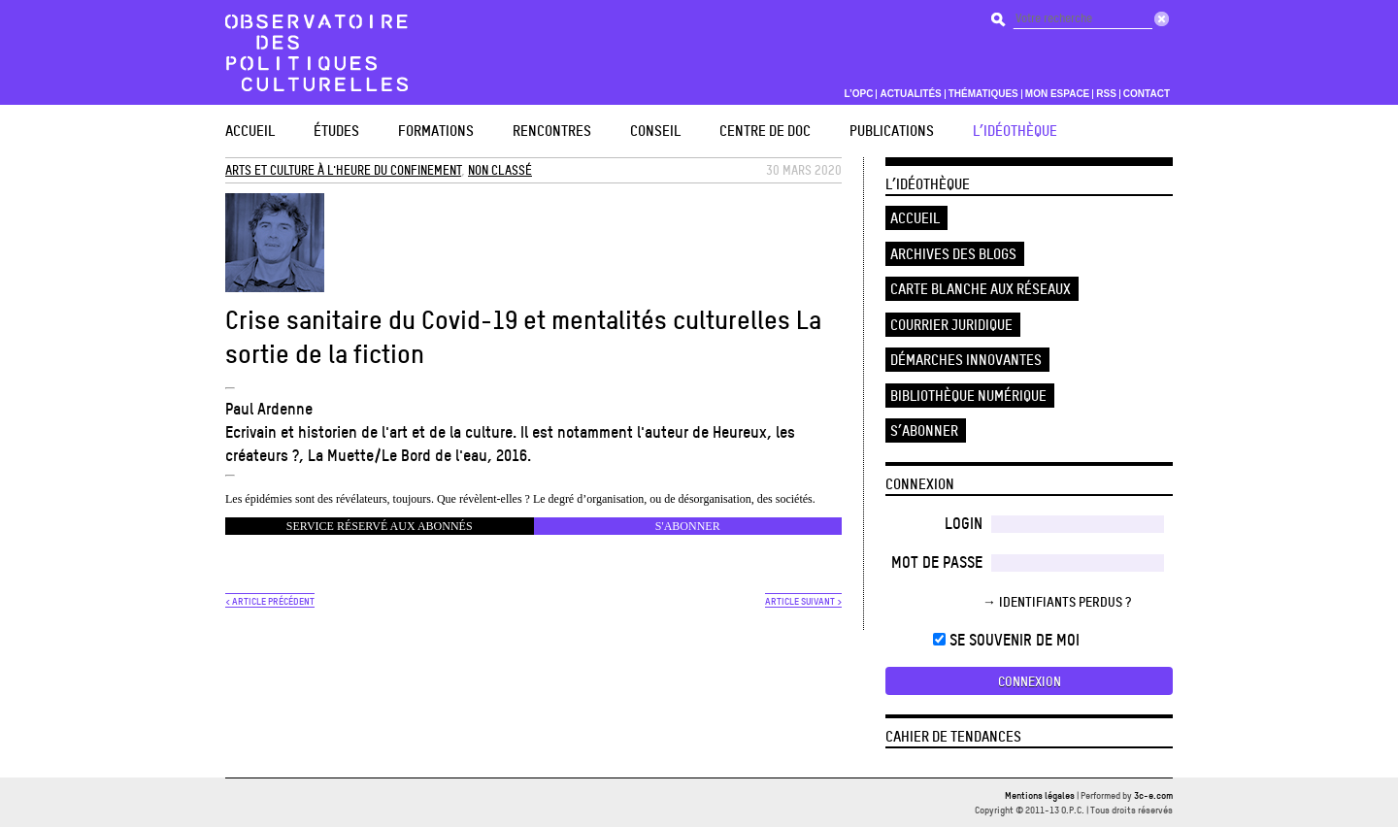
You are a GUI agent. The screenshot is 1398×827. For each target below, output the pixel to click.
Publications (891, 130)
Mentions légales (1040, 795)
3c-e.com (1153, 795)
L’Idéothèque (1015, 130)
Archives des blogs (953, 254)
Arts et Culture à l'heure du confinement (343, 170)
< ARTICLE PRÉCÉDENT (270, 601)
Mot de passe (936, 562)
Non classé (500, 170)
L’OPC (858, 94)
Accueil (250, 130)
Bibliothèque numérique (968, 395)
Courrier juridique (951, 324)
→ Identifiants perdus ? (1056, 601)
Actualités (910, 94)
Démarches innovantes (966, 359)
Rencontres (552, 130)
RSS (1106, 94)
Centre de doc (765, 130)
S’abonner (924, 430)
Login (963, 523)
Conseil (655, 130)
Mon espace (1057, 94)
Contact (1146, 94)
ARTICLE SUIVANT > (803, 601)
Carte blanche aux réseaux (980, 289)
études (336, 130)
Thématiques (983, 94)
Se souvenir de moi (1006, 639)
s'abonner (687, 526)
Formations (436, 130)
